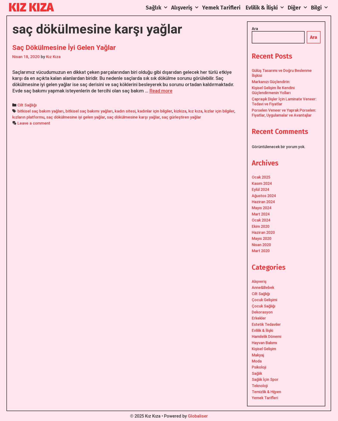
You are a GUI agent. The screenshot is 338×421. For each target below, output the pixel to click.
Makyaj (258, 355)
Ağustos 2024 (264, 195)
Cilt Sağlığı (27, 105)
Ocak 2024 (261, 220)
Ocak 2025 (261, 177)
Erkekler (259, 318)
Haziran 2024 (263, 201)
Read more (160, 90)
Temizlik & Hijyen (266, 391)
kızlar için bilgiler (219, 111)
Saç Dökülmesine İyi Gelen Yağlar (64, 47)
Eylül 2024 (260, 189)
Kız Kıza (31, 7)
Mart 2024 (261, 214)
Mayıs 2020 (261, 238)
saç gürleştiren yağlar (181, 117)
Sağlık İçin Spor (265, 379)
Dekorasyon (262, 312)
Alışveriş (259, 281)
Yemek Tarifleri (265, 398)
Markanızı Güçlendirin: (271, 81)
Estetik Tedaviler (266, 324)
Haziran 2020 (263, 232)
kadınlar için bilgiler (155, 111)
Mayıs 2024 (261, 208)
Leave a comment (33, 123)
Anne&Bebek (263, 287)
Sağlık (257, 373)
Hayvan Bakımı (264, 342)
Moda (257, 361)
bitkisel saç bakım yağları (40, 111)
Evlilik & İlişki (262, 330)
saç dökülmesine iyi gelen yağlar (75, 117)
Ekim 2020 (260, 226)
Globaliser (198, 416)
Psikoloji (259, 367)
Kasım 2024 (262, 183)
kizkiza (180, 111)
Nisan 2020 (261, 244)
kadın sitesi (125, 111)
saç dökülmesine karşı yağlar (133, 117)
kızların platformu (28, 117)
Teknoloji (260, 385)
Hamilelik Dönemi (266, 336)
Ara (255, 28)
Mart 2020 (261, 250)
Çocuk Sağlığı (263, 306)
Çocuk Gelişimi (264, 300)
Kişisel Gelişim (264, 349)
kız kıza (195, 111)
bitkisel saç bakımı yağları (89, 111)
